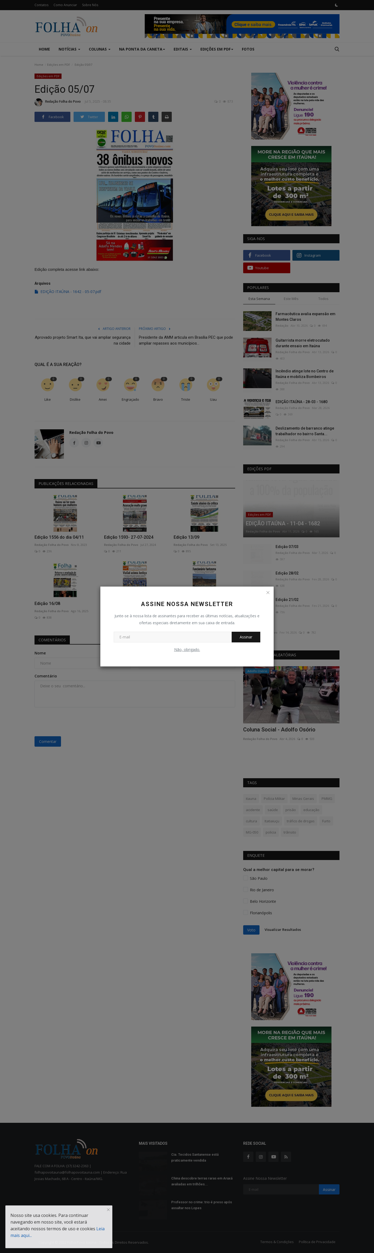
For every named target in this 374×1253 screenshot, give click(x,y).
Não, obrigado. (187, 649)
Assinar (246, 636)
